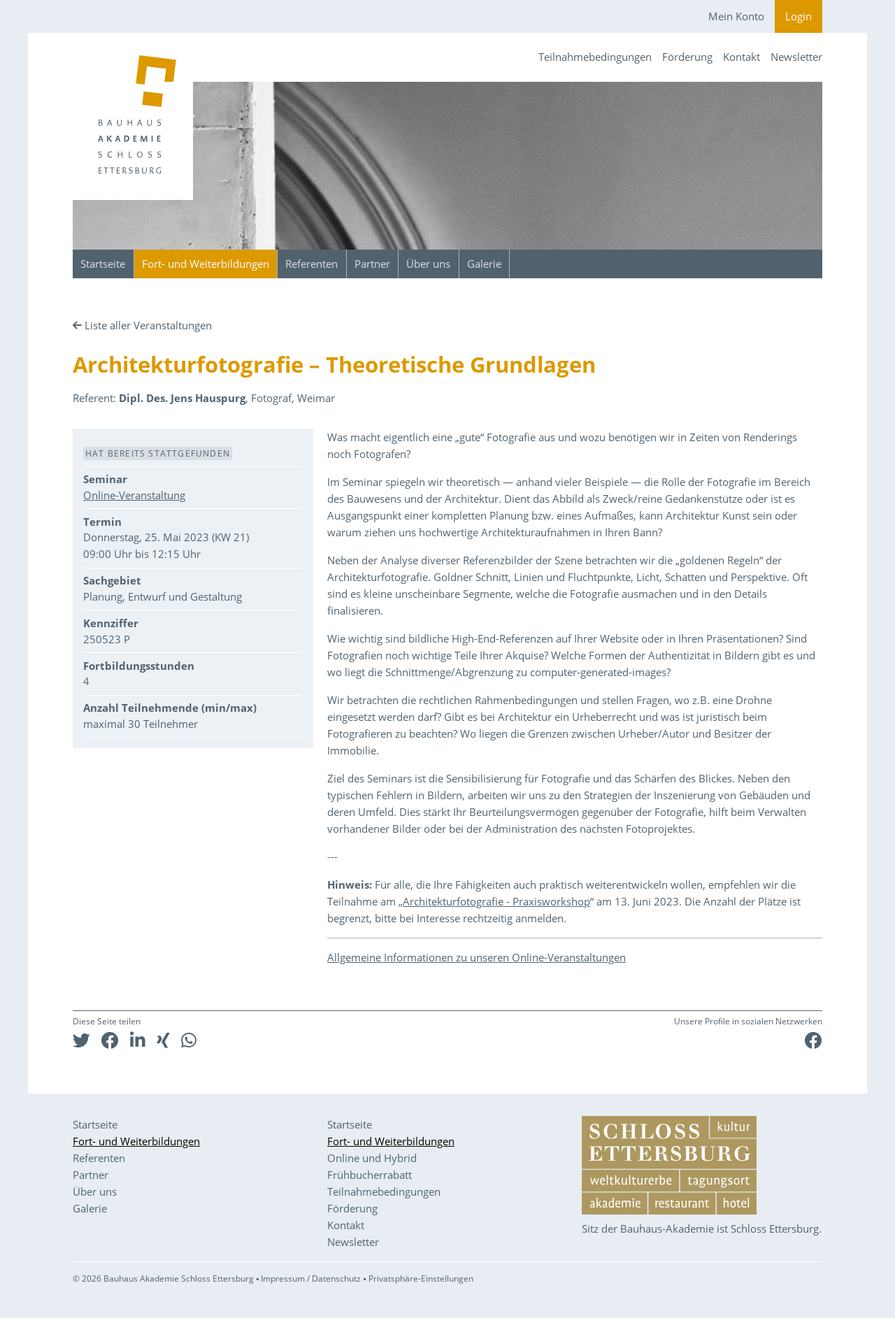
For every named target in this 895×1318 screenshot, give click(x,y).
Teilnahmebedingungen (595, 57)
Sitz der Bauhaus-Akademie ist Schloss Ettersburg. (702, 1228)
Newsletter (796, 57)
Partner (372, 264)
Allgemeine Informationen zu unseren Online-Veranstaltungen (476, 957)
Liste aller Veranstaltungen (148, 325)
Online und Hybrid (372, 1158)
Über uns (428, 264)
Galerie (484, 264)
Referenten (311, 264)
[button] (81, 1040)
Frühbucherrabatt (369, 1175)
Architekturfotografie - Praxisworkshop (496, 901)
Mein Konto (736, 16)
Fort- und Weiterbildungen (205, 264)
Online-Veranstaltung (134, 495)
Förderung (687, 57)
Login (798, 16)
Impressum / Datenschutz (311, 1278)
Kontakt (741, 57)
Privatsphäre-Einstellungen (420, 1278)
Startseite (102, 264)
